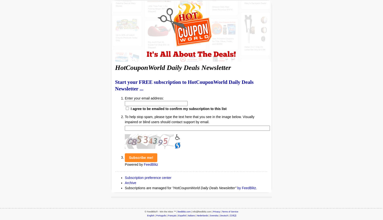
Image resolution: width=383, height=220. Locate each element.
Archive (130, 183)
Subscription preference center (148, 178)
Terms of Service (230, 211)
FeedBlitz (151, 164)
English (150, 215)
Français (172, 215)
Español (182, 215)
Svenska (214, 215)
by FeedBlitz (246, 188)
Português (161, 215)
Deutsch (224, 215)
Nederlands (202, 215)
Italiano (191, 215)
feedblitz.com (184, 211)
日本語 (233, 215)
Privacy (216, 211)
